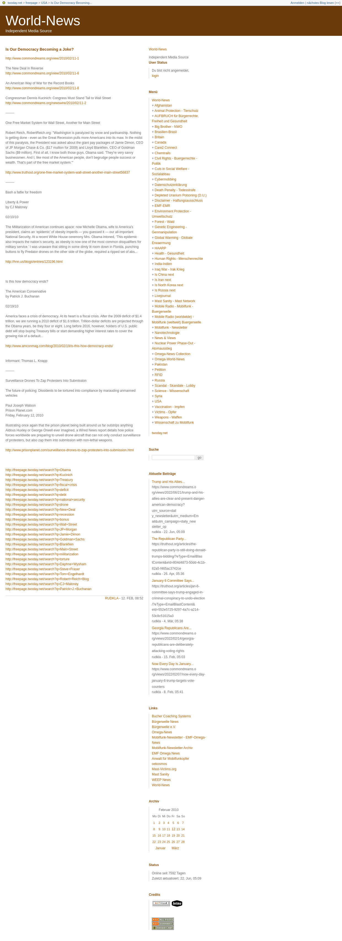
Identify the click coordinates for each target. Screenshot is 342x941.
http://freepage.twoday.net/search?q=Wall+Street (41, 524)
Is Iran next (163, 280)
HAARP (160, 248)
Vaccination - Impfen (170, 407)
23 (159, 841)
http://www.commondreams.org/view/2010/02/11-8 (42, 88)
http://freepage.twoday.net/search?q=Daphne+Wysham (46, 564)
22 (154, 841)
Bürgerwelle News (165, 722)
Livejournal (163, 296)
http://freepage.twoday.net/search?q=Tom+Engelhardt (45, 574)
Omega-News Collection (172, 354)
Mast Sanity (160, 774)
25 (168, 841)
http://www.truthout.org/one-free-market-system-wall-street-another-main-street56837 (68, 172)
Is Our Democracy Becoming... (71, 2)
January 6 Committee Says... (173, 581)
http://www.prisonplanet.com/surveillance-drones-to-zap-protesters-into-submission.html (70, 450)
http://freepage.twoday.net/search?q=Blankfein (40, 544)
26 (173, 841)
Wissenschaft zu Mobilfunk (174, 422)
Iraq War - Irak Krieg (169, 269)
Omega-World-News (169, 359)
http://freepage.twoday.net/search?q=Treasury (39, 480)
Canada (160, 142)
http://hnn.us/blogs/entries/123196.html (34, 262)
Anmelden (298, 2)
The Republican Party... (169, 539)
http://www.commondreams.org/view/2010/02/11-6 (42, 73)
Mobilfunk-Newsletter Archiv (172, 748)
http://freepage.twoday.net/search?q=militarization (42, 554)
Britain (159, 137)
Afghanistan (163, 105)
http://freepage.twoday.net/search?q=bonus (37, 519)
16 (159, 835)
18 (168, 835)
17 (164, 835)
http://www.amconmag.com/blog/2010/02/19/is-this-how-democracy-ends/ (59, 346)
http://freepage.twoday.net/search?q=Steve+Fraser (43, 569)
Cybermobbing (165, 179)
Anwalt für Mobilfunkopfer (170, 759)
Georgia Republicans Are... (171, 628)
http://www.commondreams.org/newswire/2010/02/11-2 (46, 103)
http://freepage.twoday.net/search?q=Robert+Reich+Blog (47, 579)
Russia (160, 380)
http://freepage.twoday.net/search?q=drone (37, 505)
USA (44, 2)
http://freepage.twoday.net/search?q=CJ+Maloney (42, 584)
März (175, 848)
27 (178, 841)
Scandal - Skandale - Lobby (175, 386)
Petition (160, 370)
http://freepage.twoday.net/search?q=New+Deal (40, 510)
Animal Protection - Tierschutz (176, 111)
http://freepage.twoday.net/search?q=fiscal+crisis (41, 485)
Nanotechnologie (167, 333)
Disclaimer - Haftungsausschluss (179, 200)
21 (183, 835)
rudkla (111, 598)
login (155, 76)
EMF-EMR (162, 206)
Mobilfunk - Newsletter (171, 327)
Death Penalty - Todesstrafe (175, 190)
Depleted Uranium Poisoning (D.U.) (180, 195)
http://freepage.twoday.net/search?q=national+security (45, 500)
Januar (160, 848)
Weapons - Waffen (168, 417)
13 (178, 829)
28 (183, 841)
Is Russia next (165, 290)
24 (164, 841)
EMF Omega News (166, 753)
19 (173, 835)
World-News (43, 20)
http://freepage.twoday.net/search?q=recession (40, 515)
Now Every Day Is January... (172, 664)
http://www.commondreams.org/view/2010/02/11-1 (42, 58)
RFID (158, 375)
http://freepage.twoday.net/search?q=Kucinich (39, 475)
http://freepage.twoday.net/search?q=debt (36, 495)
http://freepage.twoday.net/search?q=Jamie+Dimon (43, 534)
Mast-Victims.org (164, 769)
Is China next (164, 275)
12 (173, 829)
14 (183, 829)
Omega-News (162, 732)
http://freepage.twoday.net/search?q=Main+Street (42, 549)
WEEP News (161, 780)
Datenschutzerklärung (171, 185)
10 (164, 829)
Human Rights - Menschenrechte (179, 259)
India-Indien (163, 264)
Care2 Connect (166, 148)
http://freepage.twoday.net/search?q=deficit (37, 490)
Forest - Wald (164, 222)
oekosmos (159, 764)
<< (337, 2)
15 (154, 835)
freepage (31, 2)
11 (168, 829)
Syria (158, 396)
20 (178, 835)
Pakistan (161, 364)
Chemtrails (162, 153)
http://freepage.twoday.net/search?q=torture (37, 559)
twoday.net (15, 2)
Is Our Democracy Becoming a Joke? (40, 49)
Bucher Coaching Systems (171, 716)
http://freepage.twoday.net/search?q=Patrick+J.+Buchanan (48, 589)
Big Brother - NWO (168, 127)
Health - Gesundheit (169, 253)
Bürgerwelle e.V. (164, 727)
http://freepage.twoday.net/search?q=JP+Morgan (41, 529)
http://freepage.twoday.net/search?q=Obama (38, 470)
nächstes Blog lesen (320, 2)
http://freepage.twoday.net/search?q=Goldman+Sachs (45, 539)
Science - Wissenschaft (172, 391)
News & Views (165, 338)
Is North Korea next (169, 285)
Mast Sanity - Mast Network (175, 301)
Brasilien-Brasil (166, 132)
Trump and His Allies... (168, 482)
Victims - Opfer (165, 412)
